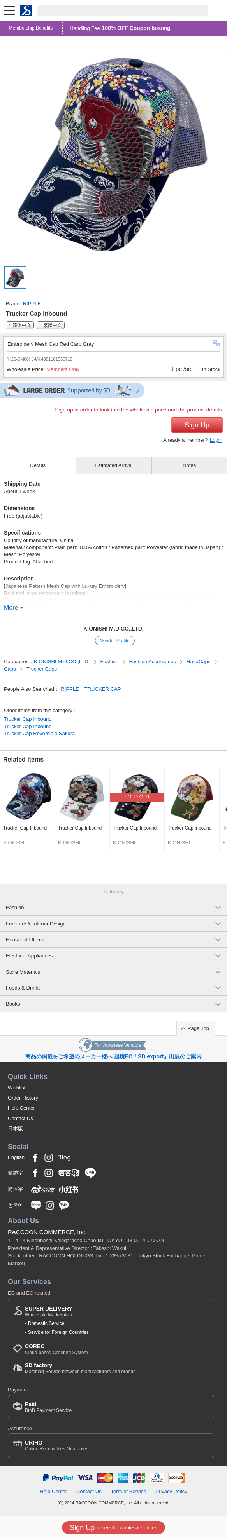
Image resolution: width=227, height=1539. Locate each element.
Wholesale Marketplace (49, 1311)
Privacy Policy (171, 1491)
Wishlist (16, 1088)
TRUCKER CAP (102, 689)
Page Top (198, 1028)
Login (216, 440)
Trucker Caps (41, 669)
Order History (23, 1098)
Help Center (21, 1108)
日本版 (15, 1128)
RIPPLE (32, 304)
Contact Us (20, 1118)
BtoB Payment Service (48, 1407)
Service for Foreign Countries (58, 1332)
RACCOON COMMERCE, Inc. (47, 1232)
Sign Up (197, 425)
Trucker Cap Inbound (28, 719)
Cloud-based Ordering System (56, 1349)
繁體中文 (52, 325)
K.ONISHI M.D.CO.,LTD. (113, 629)
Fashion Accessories (153, 661)
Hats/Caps (199, 661)
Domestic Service (46, 1323)
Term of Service (128, 1491)
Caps (10, 669)
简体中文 (21, 325)
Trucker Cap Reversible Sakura (39, 733)
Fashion (110, 661)
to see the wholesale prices (113, 1528)
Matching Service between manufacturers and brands (80, 1368)
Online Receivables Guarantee (56, 1446)
